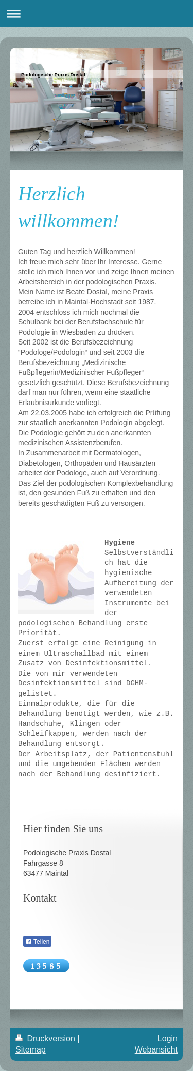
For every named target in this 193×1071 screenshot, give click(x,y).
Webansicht (156, 1049)
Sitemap (30, 1049)
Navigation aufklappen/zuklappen (96, 14)
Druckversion (46, 1038)
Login (167, 1038)
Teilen (37, 941)
